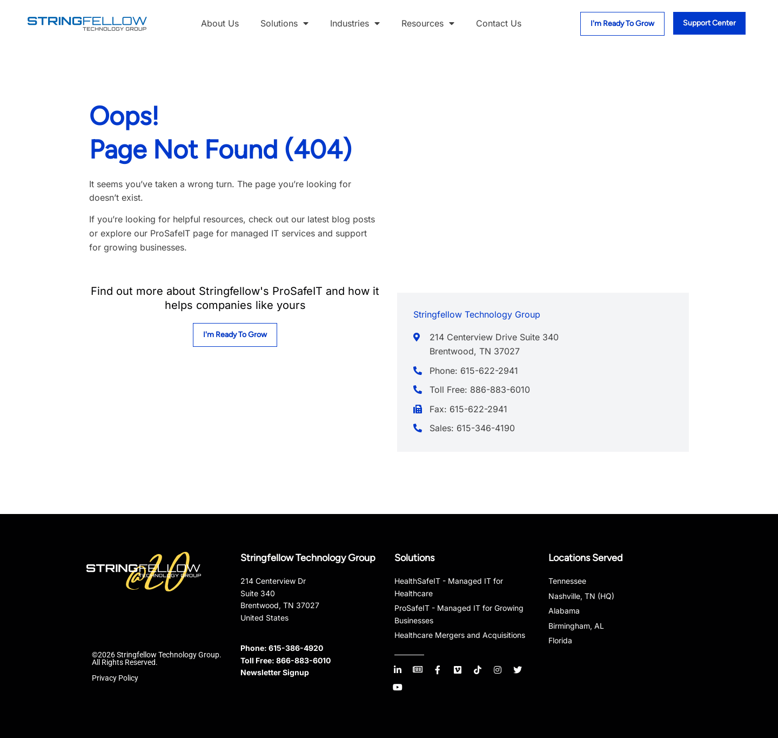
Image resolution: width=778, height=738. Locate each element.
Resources (427, 24)
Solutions (284, 24)
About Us (220, 23)
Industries (355, 24)
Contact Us (498, 23)
